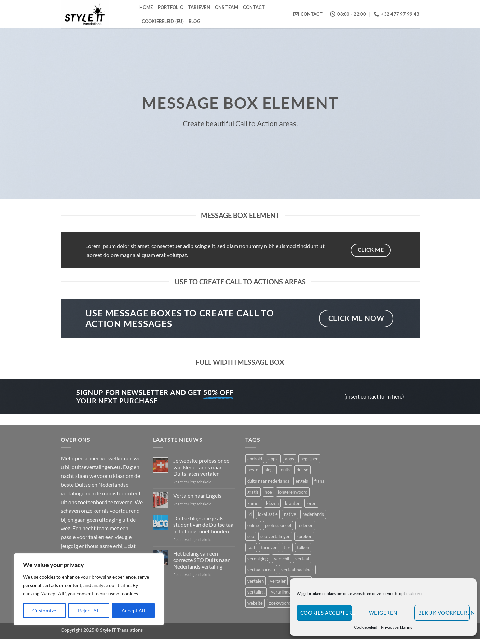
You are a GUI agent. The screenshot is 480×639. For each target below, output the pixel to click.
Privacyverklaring (396, 627)
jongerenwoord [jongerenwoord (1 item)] (292, 492)
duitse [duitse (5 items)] (302, 469)
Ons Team (226, 7)
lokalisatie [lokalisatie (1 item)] (268, 514)
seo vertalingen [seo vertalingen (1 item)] (275, 536)
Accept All (133, 610)
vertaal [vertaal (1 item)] (302, 558)
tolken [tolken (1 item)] (303, 547)
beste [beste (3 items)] (252, 469)
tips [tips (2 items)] (287, 547)
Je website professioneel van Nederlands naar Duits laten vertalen (202, 467)
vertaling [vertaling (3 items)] (256, 592)
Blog (194, 21)
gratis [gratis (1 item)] (253, 492)
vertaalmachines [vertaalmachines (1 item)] (297, 569)
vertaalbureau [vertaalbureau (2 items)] (261, 569)
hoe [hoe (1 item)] (268, 492)
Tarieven (199, 7)
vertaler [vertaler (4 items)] (278, 581)
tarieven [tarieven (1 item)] (269, 547)
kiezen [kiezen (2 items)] (272, 503)
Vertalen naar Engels (197, 495)
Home (146, 7)
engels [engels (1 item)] (302, 481)
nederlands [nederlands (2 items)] (313, 514)
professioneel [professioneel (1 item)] (278, 525)
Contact (254, 7)
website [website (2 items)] (255, 603)
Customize (44, 610)
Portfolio (170, 7)
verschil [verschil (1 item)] (281, 558)
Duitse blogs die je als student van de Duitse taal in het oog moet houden (204, 524)
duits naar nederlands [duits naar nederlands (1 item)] (268, 481)
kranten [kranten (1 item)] (292, 503)
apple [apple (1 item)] (273, 458)
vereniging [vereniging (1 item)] (257, 558)
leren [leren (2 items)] (311, 503)
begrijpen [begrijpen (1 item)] (309, 458)
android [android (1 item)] (254, 458)
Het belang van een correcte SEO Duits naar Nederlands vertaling (201, 560)
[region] (89, 589)
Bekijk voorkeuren (444, 613)
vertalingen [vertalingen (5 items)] (282, 592)
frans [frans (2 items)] (319, 481)
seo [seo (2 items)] (250, 536)
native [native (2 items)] (290, 514)
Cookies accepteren (326, 613)
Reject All (89, 610)
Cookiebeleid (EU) (163, 21)
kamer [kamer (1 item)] (253, 503)
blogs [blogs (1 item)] (269, 469)
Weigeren (383, 613)
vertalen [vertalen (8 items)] (255, 581)
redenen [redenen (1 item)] (305, 525)
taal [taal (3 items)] (251, 547)
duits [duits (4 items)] (285, 469)
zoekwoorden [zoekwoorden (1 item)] (282, 603)
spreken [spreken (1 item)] (304, 536)
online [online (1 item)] (253, 525)
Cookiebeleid (366, 627)
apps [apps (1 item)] (289, 458)
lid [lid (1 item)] (249, 514)
